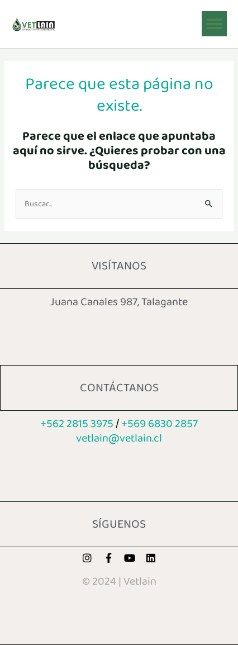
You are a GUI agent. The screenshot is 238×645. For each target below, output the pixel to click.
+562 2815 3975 (76, 424)
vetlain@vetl (119, 438)
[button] (214, 23)
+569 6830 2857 (159, 424)
